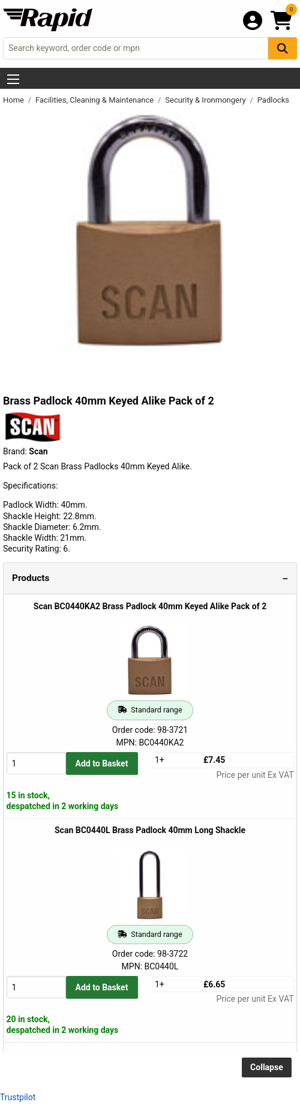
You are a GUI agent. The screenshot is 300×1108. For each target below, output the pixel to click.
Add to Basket (102, 763)
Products (30, 578)
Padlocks (273, 99)
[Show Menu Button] (13, 79)
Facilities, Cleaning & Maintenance (95, 99)
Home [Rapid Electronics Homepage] (14, 99)
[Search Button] (282, 48)
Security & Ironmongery (206, 99)
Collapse (266, 1067)
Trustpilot (17, 1097)
